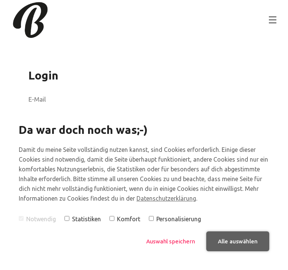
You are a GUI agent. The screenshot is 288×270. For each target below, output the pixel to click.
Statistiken (82, 219)
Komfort (125, 219)
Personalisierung (175, 219)
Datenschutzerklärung (166, 198)
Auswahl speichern (170, 241)
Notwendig (37, 219)
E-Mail (37, 99)
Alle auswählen (238, 241)
